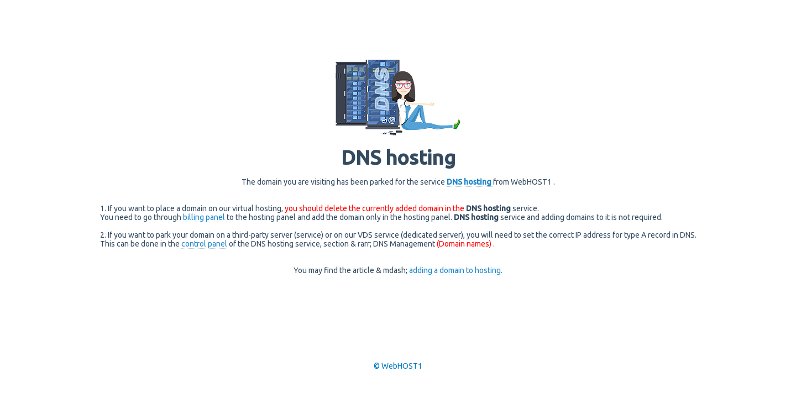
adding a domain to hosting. (455, 270)
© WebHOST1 (398, 366)
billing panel (205, 217)
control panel (204, 243)
